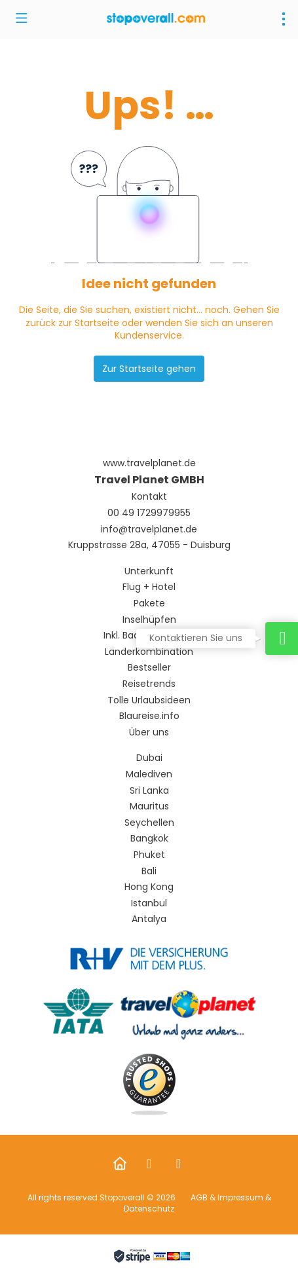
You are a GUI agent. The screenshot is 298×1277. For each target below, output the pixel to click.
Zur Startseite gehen (149, 368)
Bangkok (149, 838)
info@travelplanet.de (149, 529)
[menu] (283, 19)
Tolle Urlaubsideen (149, 700)
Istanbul (149, 903)
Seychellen (149, 823)
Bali (149, 871)
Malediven (149, 774)
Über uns (149, 732)
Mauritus (149, 806)
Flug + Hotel (149, 587)
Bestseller (149, 667)
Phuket (149, 855)
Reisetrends (149, 684)
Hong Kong (149, 887)
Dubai (149, 758)
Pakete (149, 603)
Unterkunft (149, 571)
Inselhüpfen (149, 620)
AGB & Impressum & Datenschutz (197, 1203)
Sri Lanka (149, 791)
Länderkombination (149, 652)
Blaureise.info (149, 716)
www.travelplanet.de (149, 463)
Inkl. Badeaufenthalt (149, 635)
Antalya (149, 919)
